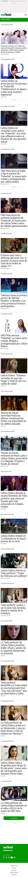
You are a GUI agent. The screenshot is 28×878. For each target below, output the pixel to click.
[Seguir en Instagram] (8, 857)
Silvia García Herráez (5, 268)
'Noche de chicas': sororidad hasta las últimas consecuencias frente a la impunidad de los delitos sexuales (13, 418)
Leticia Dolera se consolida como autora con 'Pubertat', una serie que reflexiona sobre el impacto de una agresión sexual (13, 135)
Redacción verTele (5, 54)
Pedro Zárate (3, 97)
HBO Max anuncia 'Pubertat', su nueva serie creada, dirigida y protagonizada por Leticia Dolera (14, 341)
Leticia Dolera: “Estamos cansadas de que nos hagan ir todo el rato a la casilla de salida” (13, 379)
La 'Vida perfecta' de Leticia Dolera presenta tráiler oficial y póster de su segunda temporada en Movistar (13, 648)
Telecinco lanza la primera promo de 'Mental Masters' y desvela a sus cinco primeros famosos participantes (14, 301)
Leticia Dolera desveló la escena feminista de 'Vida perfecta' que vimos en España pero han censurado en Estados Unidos (14, 500)
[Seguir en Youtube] (12, 857)
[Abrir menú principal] (26, 15)
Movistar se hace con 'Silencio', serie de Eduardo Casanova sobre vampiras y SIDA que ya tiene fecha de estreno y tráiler (14, 49)
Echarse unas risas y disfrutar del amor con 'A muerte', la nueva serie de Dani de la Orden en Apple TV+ (14, 260)
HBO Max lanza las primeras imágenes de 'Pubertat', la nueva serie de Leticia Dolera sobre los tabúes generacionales (14, 220)
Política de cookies (14, 872)
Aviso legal (14, 870)
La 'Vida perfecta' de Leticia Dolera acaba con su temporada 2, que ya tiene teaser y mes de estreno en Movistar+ (13, 728)
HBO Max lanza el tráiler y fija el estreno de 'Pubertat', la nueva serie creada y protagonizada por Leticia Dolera (13, 176)
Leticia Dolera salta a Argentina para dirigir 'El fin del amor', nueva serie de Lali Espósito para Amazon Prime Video (14, 768)
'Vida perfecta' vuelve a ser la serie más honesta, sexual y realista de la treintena (13, 609)
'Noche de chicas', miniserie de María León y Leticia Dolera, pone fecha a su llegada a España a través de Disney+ (14, 458)
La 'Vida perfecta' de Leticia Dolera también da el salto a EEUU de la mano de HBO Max (14, 806)
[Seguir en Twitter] (4, 857)
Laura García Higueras (6, 578)
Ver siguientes (14, 818)
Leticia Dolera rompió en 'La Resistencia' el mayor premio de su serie (13, 538)
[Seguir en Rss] (14, 857)
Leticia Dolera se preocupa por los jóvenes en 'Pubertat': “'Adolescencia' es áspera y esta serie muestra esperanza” (14, 88)
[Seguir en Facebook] (6, 857)
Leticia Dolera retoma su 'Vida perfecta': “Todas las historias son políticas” (14, 573)
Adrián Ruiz (3, 385)
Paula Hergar (4, 509)
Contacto (14, 867)
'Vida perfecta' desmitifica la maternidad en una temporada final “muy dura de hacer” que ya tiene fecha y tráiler (14, 688)
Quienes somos (14, 865)
